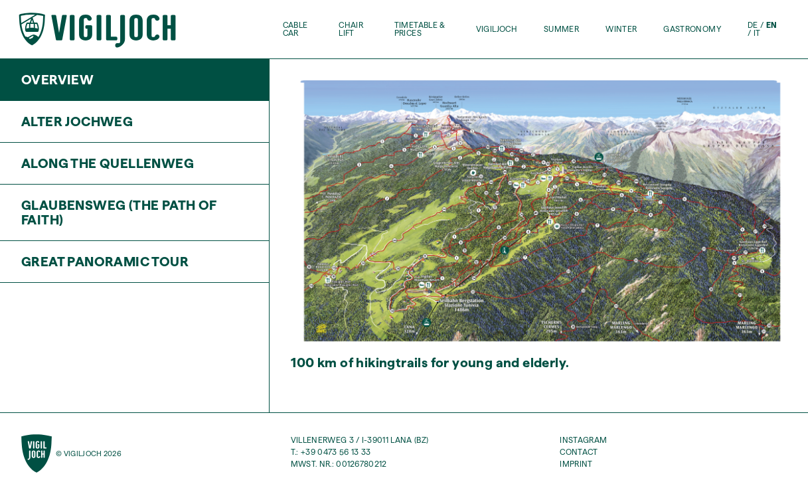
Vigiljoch (496, 29)
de (753, 25)
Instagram (583, 440)
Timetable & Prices (419, 29)
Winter (621, 29)
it (757, 33)
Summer (561, 29)
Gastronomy (692, 29)
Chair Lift (351, 29)
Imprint (576, 463)
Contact (579, 452)
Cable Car (295, 29)
